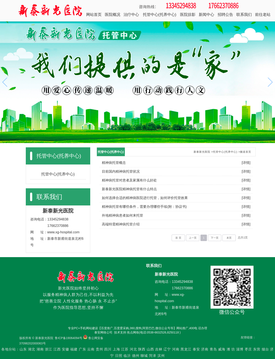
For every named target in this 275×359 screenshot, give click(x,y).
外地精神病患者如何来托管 (122, 215)
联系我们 (244, 14)
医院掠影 (188, 14)
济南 (204, 349)
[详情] (246, 162)
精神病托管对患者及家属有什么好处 (129, 180)
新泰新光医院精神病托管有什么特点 (129, 189)
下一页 (214, 237)
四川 (108, 349)
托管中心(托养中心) (159, 14)
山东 (23, 349)
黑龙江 (185, 349)
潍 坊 (231, 349)
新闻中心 (206, 14)
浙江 (48, 349)
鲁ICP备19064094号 (68, 338)
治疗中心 (131, 14)
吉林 (158, 349)
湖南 (40, 349)
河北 (133, 349)
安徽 (65, 349)
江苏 (124, 349)
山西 (150, 349)
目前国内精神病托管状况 (121, 171)
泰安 (196, 349)
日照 (118, 355)
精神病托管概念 (114, 162)
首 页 (178, 237)
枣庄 (248, 349)
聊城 (144, 355)
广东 (82, 349)
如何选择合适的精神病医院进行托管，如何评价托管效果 (145, 198)
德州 (135, 355)
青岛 (213, 349)
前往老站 (262, 14)
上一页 (193, 237)
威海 (221, 349)
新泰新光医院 (202, 151)
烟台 (265, 349)
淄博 (239, 349)
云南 (91, 349)
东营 (256, 349)
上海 (116, 349)
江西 (57, 349)
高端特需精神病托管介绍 (121, 224)
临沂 (127, 355)
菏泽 (152, 355)
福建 (74, 349)
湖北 (31, 349)
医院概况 (112, 14)
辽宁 (167, 349)
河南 (175, 349)
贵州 (99, 349)
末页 (229, 237)
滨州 (161, 355)
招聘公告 (225, 14)
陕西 (141, 349)
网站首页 (94, 14)
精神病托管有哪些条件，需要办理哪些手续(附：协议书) (144, 206)
